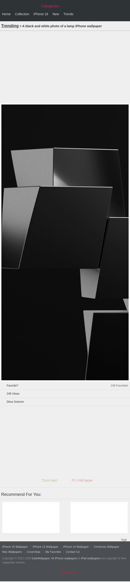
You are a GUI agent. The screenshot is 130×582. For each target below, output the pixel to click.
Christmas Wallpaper (106, 546)
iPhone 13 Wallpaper (45, 546)
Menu (125, 14)
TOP (123, 540)
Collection (22, 14)
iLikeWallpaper (41, 558)
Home (6, 14)
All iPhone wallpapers (64, 558)
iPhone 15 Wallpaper (15, 546)
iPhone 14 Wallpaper (76, 546)
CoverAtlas (34, 552)
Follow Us (68, 572)
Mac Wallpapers (12, 552)
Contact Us (73, 552)
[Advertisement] (65, 66)
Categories (50, 6)
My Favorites (53, 552)
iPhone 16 (41, 14)
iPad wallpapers (91, 558)
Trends (68, 14)
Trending (10, 26)
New (56, 14)
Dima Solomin (15, 401)
